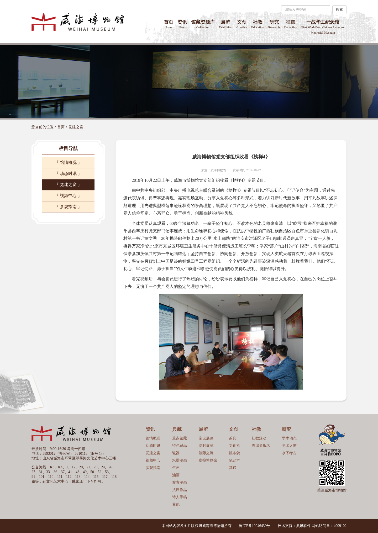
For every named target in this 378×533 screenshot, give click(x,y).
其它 (232, 468)
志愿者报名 (261, 446)
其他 (176, 504)
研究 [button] (274, 24)
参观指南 (153, 468)
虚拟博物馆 (208, 460)
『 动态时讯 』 (68, 173)
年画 (176, 468)
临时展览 (206, 446)
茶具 (232, 438)
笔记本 (234, 460)
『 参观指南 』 (68, 206)
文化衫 (234, 446)
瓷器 (176, 453)
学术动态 (289, 438)
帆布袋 (234, 453)
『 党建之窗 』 (68, 184)
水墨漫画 (179, 460)
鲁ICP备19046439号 (254, 526)
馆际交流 (206, 453)
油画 (176, 475)
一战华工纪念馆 (322, 26)
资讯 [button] (182, 24)
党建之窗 (76, 127)
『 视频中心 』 (68, 195)
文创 (241, 24)
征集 (290, 24)
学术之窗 (289, 446)
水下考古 (289, 453)
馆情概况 (153, 438)
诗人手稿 (179, 497)
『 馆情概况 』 (68, 162)
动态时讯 (153, 446)
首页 (168, 24)
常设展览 (206, 438)
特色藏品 (179, 446)
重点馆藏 (179, 438)
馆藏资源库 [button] (203, 24)
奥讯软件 (303, 526)
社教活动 (259, 438)
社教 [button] (257, 24)
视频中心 (153, 460)
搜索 (339, 10)
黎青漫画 (179, 482)
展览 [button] (225, 24)
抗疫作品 (179, 490)
